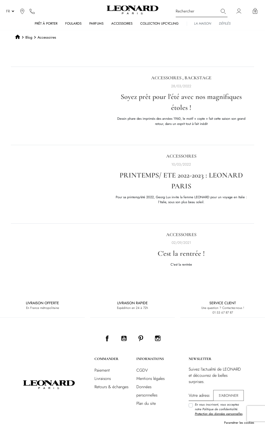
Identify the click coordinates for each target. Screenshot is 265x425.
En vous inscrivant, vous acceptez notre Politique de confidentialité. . (219, 409)
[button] (255, 11)
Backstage (198, 78)
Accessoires (166, 78)
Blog (28, 37)
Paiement (102, 370)
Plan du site (146, 403)
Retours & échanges (111, 387)
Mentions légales (150, 378)
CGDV (142, 370)
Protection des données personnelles (218, 414)
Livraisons (102, 378)
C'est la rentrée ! (181, 253)
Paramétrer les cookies (239, 422)
